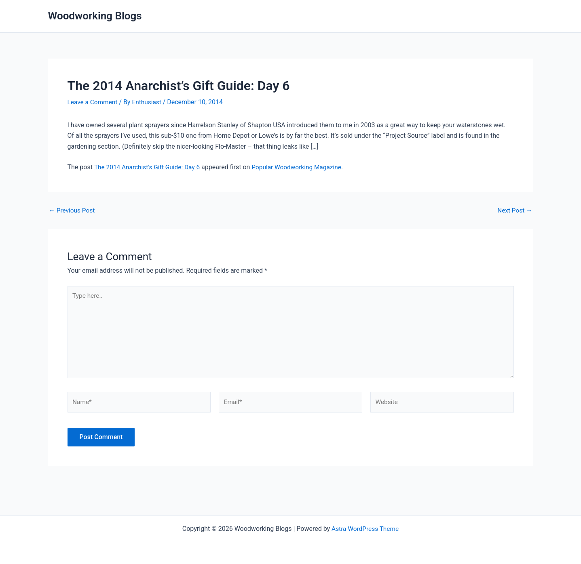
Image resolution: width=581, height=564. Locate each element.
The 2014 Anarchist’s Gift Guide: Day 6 (149, 167)
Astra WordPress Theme (365, 528)
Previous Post (73, 210)
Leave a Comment (94, 102)
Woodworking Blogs (95, 16)
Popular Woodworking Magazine (302, 167)
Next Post (514, 210)
